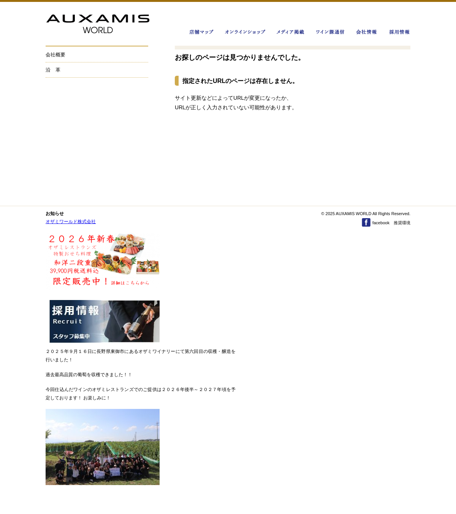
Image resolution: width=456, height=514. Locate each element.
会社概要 (55, 54)
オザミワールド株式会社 (71, 221)
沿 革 (53, 70)
